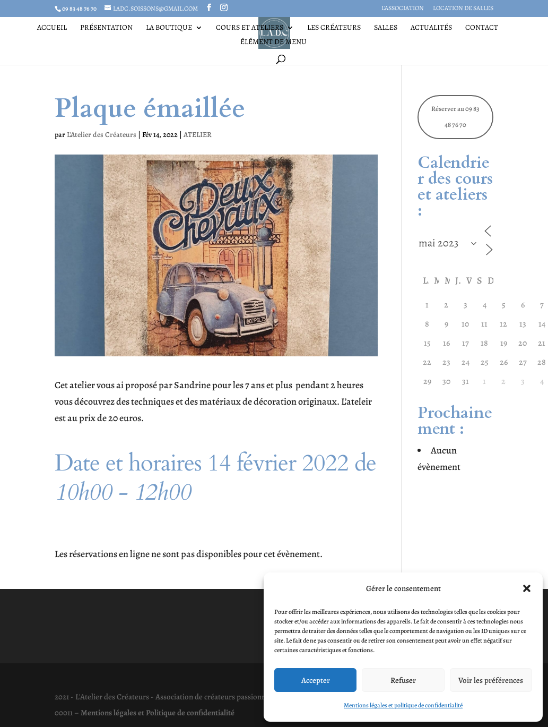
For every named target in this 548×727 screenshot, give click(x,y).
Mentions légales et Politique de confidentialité (157, 712)
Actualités (431, 28)
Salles (385, 28)
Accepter (315, 680)
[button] (526, 588)
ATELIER (198, 135)
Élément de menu (273, 42)
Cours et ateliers (249, 28)
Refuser (403, 680)
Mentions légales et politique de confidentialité (403, 705)
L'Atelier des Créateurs (101, 135)
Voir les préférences (490, 680)
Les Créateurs (334, 28)
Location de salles (463, 8)
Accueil (52, 28)
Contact (481, 28)
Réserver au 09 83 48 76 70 (455, 117)
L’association (402, 8)
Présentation (106, 28)
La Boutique (169, 28)
